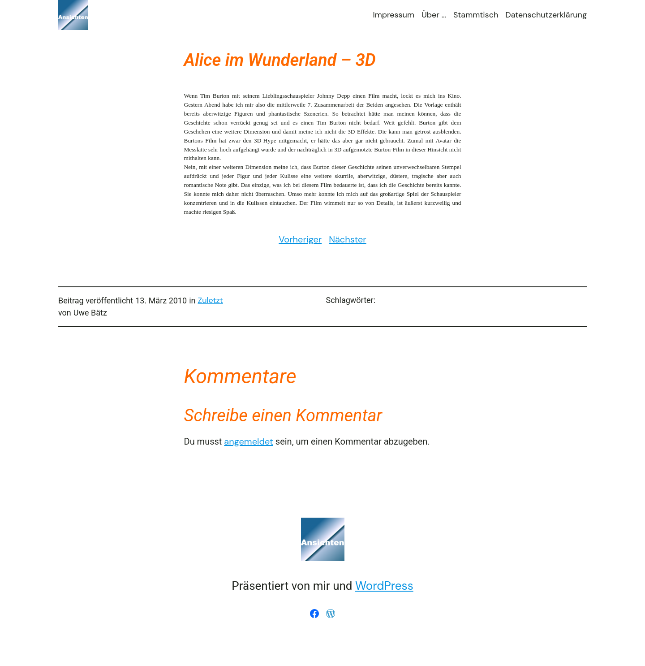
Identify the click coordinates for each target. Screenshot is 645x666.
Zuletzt (210, 300)
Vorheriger (300, 239)
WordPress (384, 585)
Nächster (347, 239)
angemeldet (248, 441)
